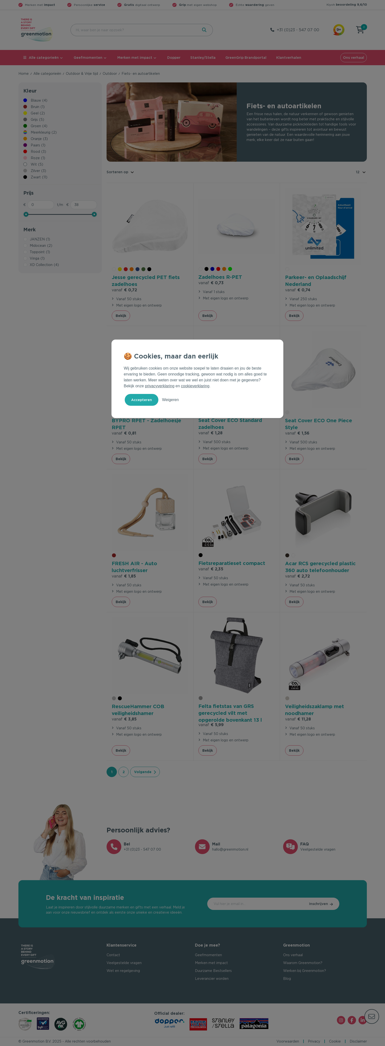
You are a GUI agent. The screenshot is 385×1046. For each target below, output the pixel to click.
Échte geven (255, 5)
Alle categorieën (41, 58)
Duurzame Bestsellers (213, 971)
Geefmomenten (88, 58)
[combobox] (133, 30)
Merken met (40, 5)
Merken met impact (134, 58)
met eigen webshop (198, 5)
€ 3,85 (124, 719)
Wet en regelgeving (123, 971)
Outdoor (110, 74)
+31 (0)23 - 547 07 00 (298, 30)
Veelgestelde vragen (124, 963)
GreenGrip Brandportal (245, 58)
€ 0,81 (124, 433)
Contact (113, 955)
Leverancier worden (212, 979)
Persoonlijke (89, 5)
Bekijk (121, 316)
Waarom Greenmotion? (302, 963)
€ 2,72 (297, 576)
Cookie (335, 1041)
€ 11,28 (298, 719)
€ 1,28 (210, 433)
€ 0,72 (124, 290)
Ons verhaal (353, 58)
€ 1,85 (124, 576)
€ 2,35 (210, 569)
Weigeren (170, 400)
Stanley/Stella (203, 58)
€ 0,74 (297, 290)
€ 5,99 (211, 724)
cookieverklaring (195, 386)
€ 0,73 (211, 283)
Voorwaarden (287, 1041)
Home (23, 74)
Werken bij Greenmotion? (304, 971)
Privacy (314, 1041)
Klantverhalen (288, 58)
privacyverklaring (159, 386)
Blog (287, 979)
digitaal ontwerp (142, 5)
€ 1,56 (297, 433)
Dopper (173, 58)
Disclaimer (358, 1041)
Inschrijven (318, 904)
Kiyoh (347, 4)
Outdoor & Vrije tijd (82, 74)
